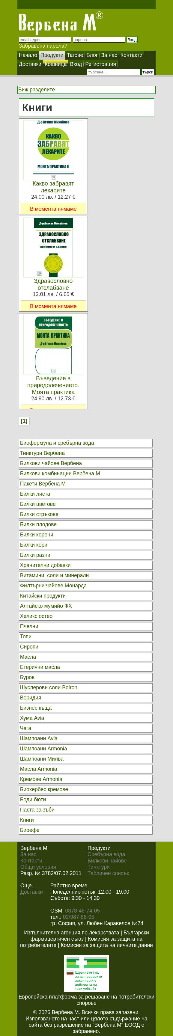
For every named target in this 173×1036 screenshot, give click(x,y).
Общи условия (38, 867)
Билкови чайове (107, 861)
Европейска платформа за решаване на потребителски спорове (86, 1000)
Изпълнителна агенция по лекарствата (71, 933)
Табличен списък (108, 873)
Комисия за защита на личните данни (107, 945)
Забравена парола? (43, 46)
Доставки (31, 892)
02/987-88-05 (78, 917)
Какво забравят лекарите (53, 187)
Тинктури (99, 867)
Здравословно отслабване (53, 284)
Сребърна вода (106, 854)
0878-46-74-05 (82, 911)
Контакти (31, 861)
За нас (28, 854)
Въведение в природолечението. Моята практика (53, 385)
